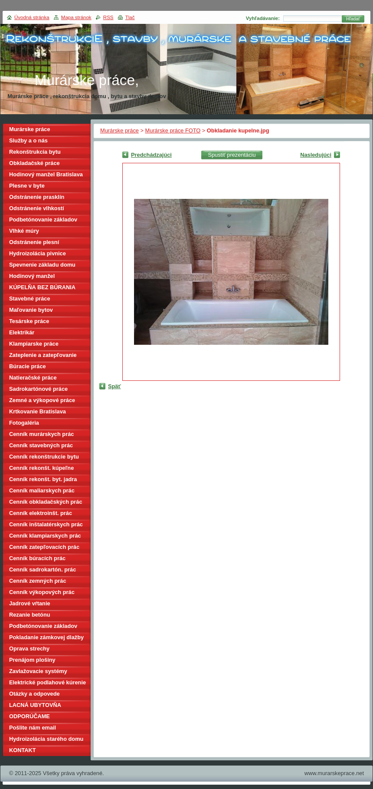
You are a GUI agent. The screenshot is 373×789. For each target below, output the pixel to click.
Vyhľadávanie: (263, 18)
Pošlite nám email (32, 727)
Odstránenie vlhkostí (36, 208)
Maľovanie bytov (31, 310)
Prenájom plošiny (32, 660)
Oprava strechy (29, 648)
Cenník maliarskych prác (42, 490)
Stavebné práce (29, 298)
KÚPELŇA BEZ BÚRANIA (42, 287)
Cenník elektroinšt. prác (40, 513)
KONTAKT (22, 750)
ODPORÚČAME (29, 716)
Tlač (130, 17)
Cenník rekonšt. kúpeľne (41, 468)
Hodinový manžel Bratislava (46, 174)
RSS (108, 17)
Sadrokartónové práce (38, 389)
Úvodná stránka (31, 17)
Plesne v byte (27, 185)
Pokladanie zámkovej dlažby (46, 637)
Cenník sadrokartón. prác (42, 569)
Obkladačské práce (34, 163)
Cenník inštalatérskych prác (46, 524)
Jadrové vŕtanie (29, 603)
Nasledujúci (315, 155)
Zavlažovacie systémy (38, 671)
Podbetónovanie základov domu (43, 627)
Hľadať (353, 19)
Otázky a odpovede (34, 693)
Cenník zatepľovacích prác (44, 547)
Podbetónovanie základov (43, 219)
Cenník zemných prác (37, 581)
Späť (114, 386)
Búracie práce (27, 366)
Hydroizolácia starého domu (46, 739)
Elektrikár (21, 332)
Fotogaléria (24, 422)
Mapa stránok (76, 17)
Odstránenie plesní (34, 242)
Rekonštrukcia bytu (35, 152)
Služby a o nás (28, 140)
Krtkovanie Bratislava (37, 411)
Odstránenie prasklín (36, 197)
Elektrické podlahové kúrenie (47, 682)
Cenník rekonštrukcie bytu (44, 456)
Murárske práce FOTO (173, 130)
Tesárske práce (29, 321)
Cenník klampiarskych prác (45, 535)
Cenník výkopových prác (42, 592)
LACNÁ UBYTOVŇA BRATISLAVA (35, 706)
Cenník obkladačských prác (45, 501)
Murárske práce (119, 130)
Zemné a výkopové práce (42, 400)
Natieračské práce (33, 377)
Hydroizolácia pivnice (37, 253)
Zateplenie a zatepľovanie (43, 355)
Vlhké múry (24, 231)
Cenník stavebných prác (41, 445)
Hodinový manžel (32, 276)
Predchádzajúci (151, 155)
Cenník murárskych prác (41, 434)
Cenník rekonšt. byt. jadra (43, 479)
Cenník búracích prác (37, 558)
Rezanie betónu (29, 614)
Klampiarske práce (34, 343)
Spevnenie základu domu (42, 264)
